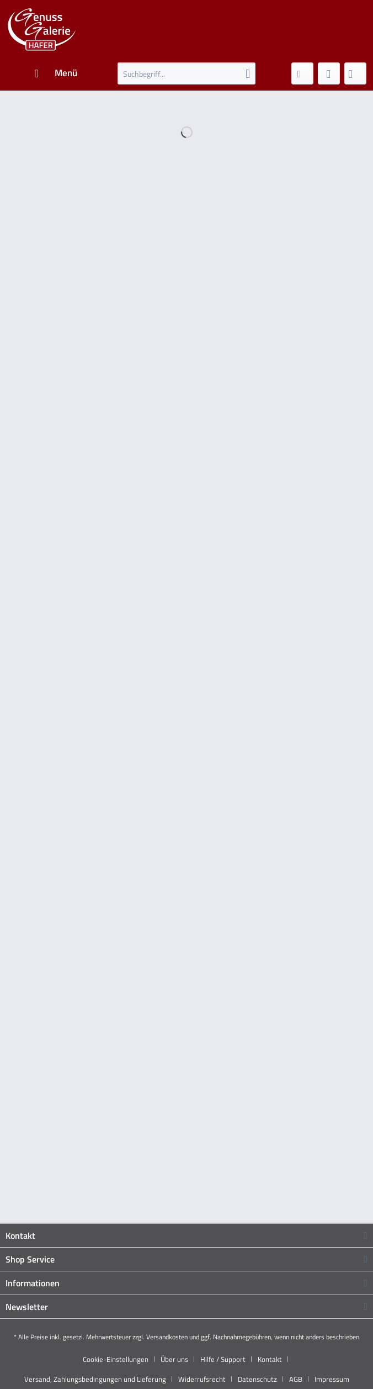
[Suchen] (247, 73)
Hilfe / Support (223, 1359)
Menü (56, 72)
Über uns (174, 1359)
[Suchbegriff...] (186, 73)
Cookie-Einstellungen (115, 1359)
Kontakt (270, 1359)
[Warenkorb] (355, 73)
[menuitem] (55, 73)
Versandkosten (167, 1337)
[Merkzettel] (302, 73)
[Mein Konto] (329, 73)
